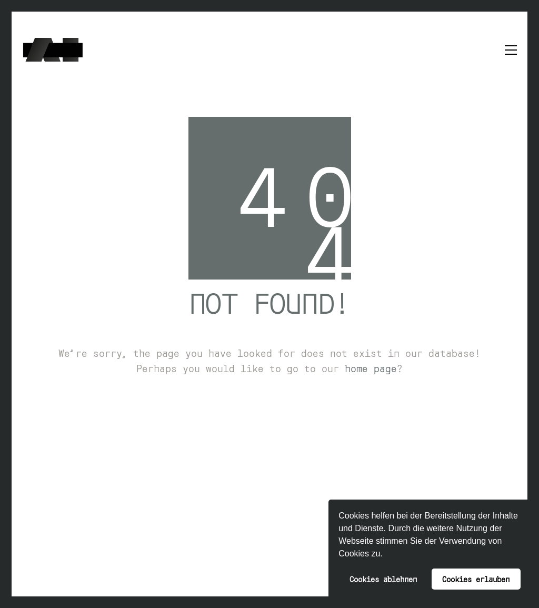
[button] (386, 554)
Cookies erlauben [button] (476, 578)
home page (371, 368)
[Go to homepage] (53, 50)
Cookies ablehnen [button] (383, 578)
